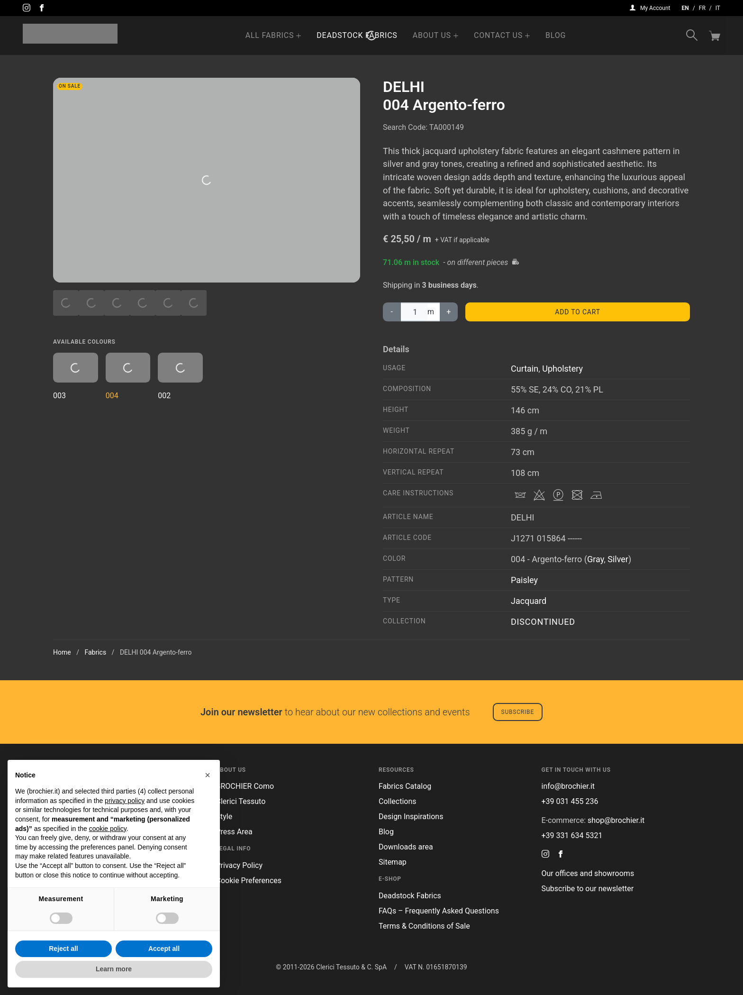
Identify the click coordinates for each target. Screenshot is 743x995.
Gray (595, 559)
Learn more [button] (114, 969)
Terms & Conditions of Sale (424, 926)
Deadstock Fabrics (357, 35)
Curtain (524, 369)
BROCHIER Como (245, 786)
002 (180, 376)
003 (75, 376)
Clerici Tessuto (241, 801)
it (718, 8)
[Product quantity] (413, 311)
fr (702, 8)
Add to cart (577, 312)
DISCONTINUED (543, 622)
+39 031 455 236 (570, 801)
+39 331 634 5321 (572, 835)
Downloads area (406, 846)
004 (128, 376)
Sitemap (393, 862)
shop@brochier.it (616, 820)
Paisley (524, 580)
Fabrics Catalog (405, 786)
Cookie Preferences (249, 880)
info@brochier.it (568, 786)
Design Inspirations (411, 816)
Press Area (234, 831)
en (685, 8)
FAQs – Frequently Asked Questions (439, 910)
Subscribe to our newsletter (588, 888)
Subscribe (517, 712)
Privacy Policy (239, 865)
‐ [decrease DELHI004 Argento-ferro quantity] (391, 311)
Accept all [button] (164, 948)
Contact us (498, 35)
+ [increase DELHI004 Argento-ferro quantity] (448, 311)
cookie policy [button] (108, 828)
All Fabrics (269, 35)
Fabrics (95, 652)
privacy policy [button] (125, 800)
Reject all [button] (63, 948)
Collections (398, 801)
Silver (617, 559)
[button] (207, 775)
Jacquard (528, 601)
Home (62, 652)
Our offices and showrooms (588, 873)
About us (432, 35)
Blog (555, 35)
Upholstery (562, 369)
